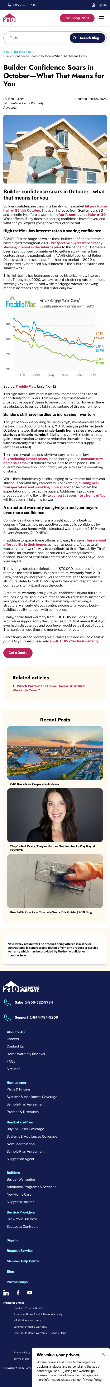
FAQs (11, 1061)
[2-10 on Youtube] (29, 1292)
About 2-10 (16, 1032)
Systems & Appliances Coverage (32, 1097)
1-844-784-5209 (44, 1017)
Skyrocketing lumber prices (25, 459)
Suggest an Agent (20, 1159)
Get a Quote (18, 653)
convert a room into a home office (78, 496)
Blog (10, 1272)
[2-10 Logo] (9, 21)
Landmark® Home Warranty (30, 1326)
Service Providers (21, 1212)
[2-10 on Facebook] (18, 1292)
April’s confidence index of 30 (82, 215)
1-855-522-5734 (24, 5)
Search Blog (89, 37)
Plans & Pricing (18, 1089)
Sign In (102, 5)
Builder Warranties (21, 1179)
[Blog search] (39, 38)
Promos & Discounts (23, 1112)
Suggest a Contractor (23, 1227)
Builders (13, 1173)
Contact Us (15, 1046)
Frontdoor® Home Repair (28, 1308)
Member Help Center (23, 1261)
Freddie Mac (25, 386)
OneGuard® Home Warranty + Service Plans (40, 1332)
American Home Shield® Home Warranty (38, 1314)
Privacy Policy (92, 1380)
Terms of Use (22, 1358)
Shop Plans (80, 18)
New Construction (21, 1144)
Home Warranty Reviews (26, 1054)
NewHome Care (19, 1194)
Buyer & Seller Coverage (25, 1129)
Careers (13, 1039)
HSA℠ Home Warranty (27, 1320)
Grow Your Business (22, 1219)
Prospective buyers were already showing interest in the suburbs (52, 245)
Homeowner (17, 1083)
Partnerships (17, 1282)
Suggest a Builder (20, 1202)
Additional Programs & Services (31, 1187)
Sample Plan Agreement (25, 1104)
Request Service (20, 1251)
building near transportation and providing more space (51, 485)
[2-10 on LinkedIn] (6, 1292)
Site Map (13, 1069)
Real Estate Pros (20, 1122)
